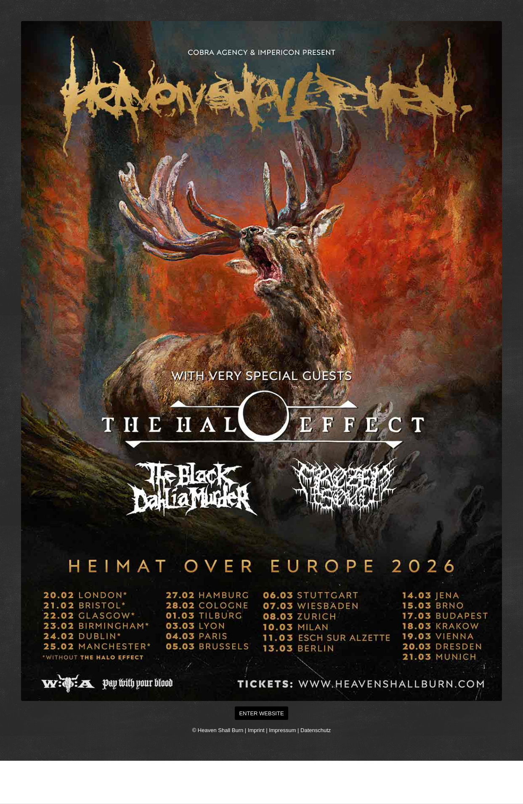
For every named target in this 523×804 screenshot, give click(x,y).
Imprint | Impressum (272, 730)
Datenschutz (315, 730)
